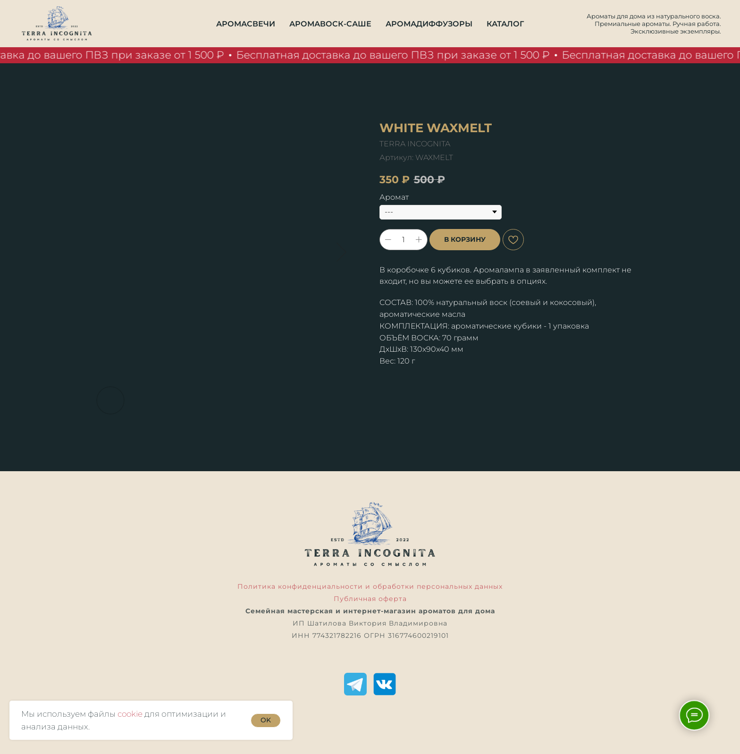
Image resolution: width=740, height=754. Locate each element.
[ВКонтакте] (384, 684)
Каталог (505, 23)
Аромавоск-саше (330, 23)
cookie (130, 714)
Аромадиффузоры (429, 23)
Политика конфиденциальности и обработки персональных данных (370, 586)
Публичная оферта (370, 598)
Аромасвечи (245, 23)
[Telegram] (355, 684)
